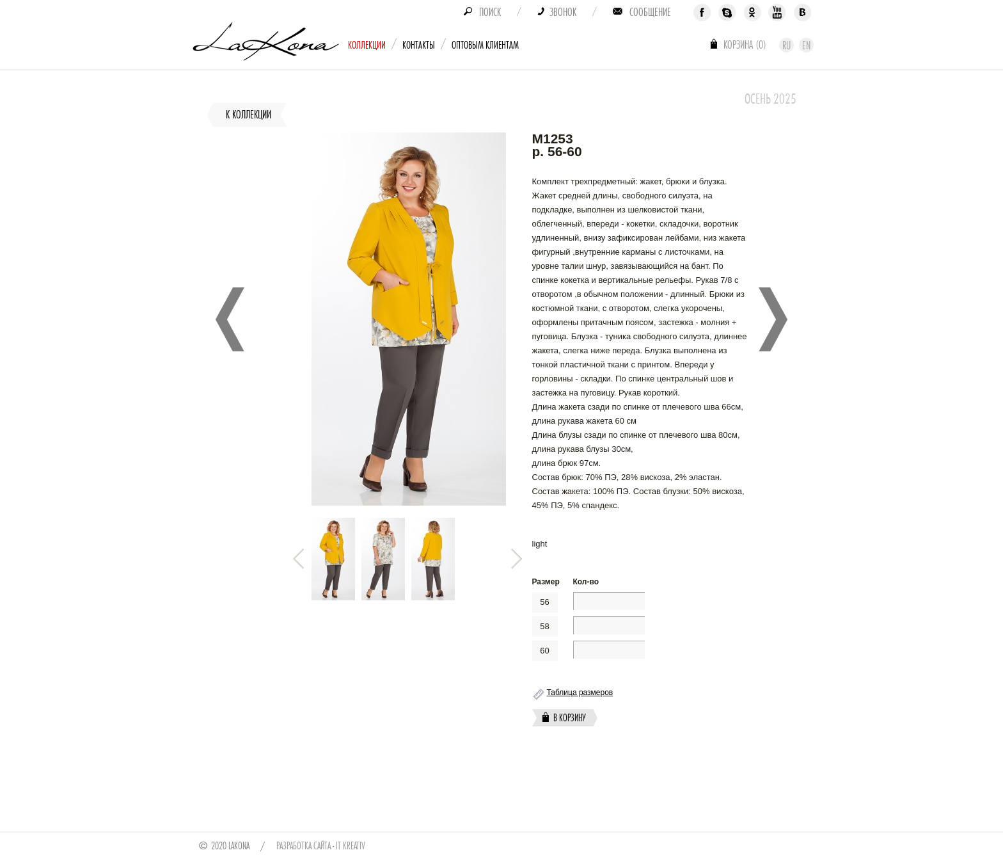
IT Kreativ (350, 846)
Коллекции (367, 45)
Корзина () (744, 44)
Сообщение (650, 12)
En (806, 45)
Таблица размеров (580, 692)
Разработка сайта (303, 846)
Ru (786, 45)
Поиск (490, 12)
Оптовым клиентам (485, 45)
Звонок (562, 12)
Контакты (418, 45)
